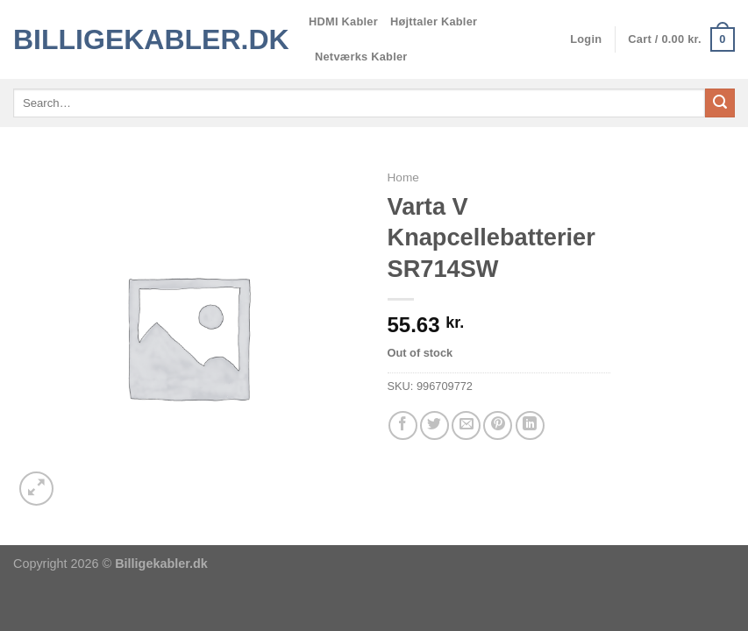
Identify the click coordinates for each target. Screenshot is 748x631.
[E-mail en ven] (466, 425)
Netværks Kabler (361, 56)
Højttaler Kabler (433, 21)
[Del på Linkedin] (530, 425)
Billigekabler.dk (147, 39)
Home (403, 177)
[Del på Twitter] (434, 425)
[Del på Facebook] (402, 425)
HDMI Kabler (343, 21)
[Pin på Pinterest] (497, 425)
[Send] (720, 103)
